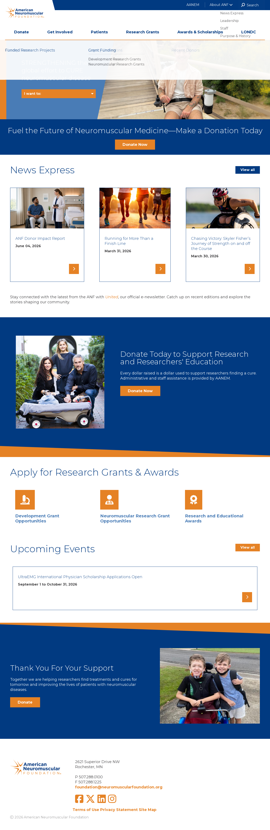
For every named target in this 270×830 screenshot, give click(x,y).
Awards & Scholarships (200, 32)
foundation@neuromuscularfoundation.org (118, 787)
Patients (99, 32)
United (111, 297)
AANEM (192, 5)
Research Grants (142, 32)
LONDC (248, 32)
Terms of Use (86, 809)
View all (247, 170)
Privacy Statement (119, 809)
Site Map (147, 809)
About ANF (221, 5)
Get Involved (60, 32)
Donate (21, 32)
